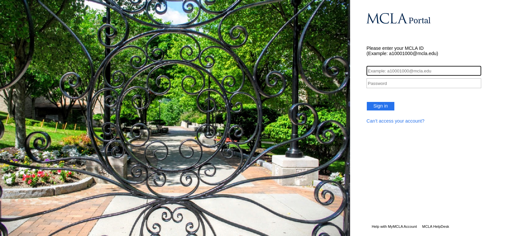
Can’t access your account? (395, 121)
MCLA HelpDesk (435, 226)
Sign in (380, 105)
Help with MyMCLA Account (394, 226)
